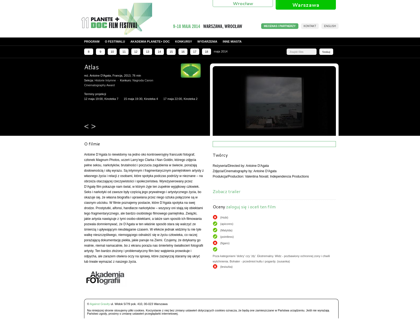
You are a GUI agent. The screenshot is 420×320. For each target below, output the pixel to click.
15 (171, 51)
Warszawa (305, 4)
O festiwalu (115, 41)
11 (124, 51)
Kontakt (310, 26)
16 (183, 51)
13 (147, 51)
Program (91, 41)
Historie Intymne (105, 80)
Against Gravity (100, 304)
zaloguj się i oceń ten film (251, 207)
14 (159, 51)
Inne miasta (232, 41)
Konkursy (183, 41)
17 (194, 51)
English (330, 26)
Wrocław (243, 3)
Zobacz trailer (227, 191)
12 (135, 51)
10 (112, 51)
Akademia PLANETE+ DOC (150, 41)
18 (206, 51)
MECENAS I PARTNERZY (280, 26)
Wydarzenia (207, 41)
